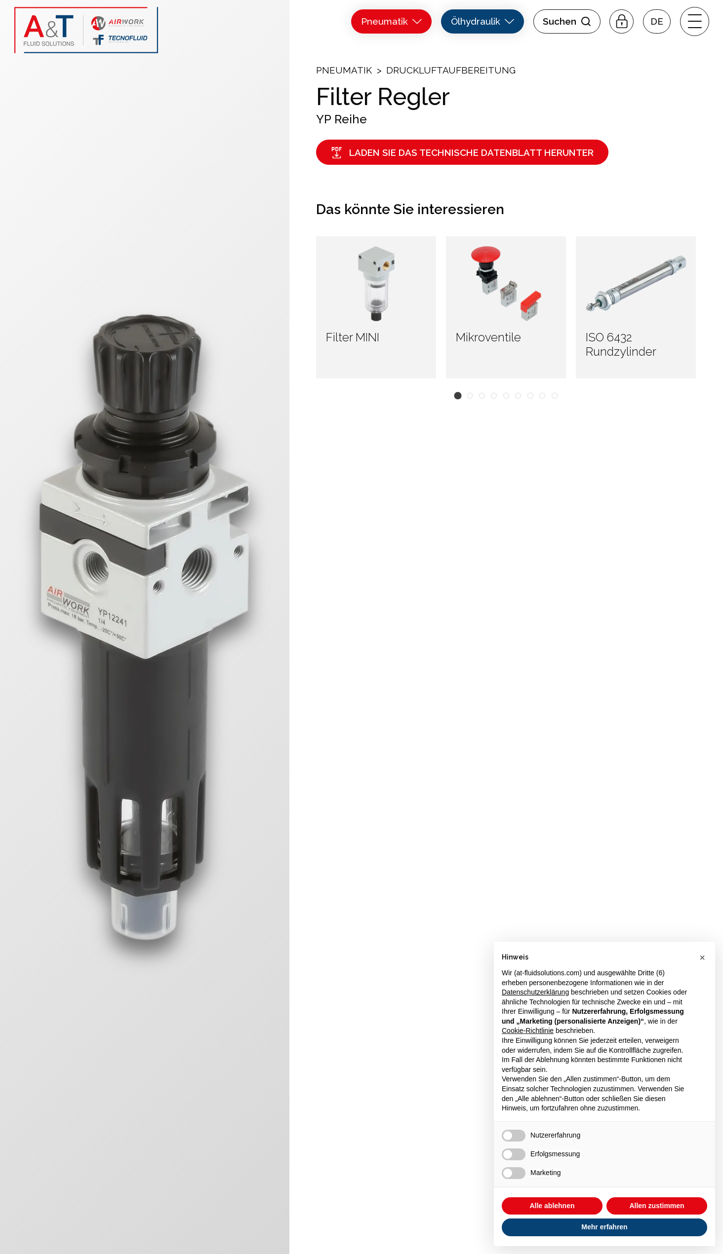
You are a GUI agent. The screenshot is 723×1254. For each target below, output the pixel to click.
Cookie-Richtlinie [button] (528, 1030)
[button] (657, 21)
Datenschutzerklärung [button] (535, 992)
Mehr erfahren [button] (604, 1227)
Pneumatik (344, 70)
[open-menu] (694, 21)
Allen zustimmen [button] (656, 1206)
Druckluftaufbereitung (451, 70)
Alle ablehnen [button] (551, 1206)
